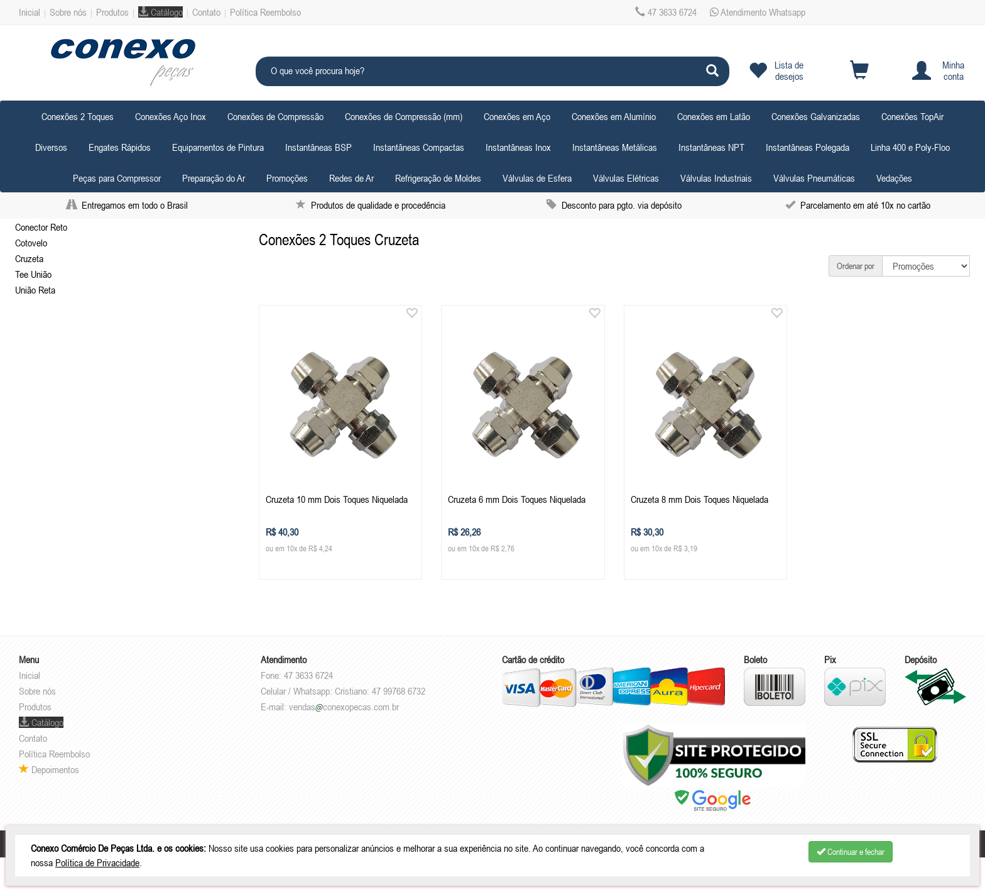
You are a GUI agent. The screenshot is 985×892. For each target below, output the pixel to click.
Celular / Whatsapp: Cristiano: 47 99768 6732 (343, 691)
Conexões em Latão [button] (713, 116)
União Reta (35, 289)
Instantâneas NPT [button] (711, 147)
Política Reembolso (265, 12)
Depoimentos (49, 769)
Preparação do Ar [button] (213, 178)
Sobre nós (68, 12)
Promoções (287, 178)
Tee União (33, 274)
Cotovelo (31, 242)
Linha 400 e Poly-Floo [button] (910, 147)
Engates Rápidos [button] (120, 147)
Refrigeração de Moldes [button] (438, 178)
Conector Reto (41, 227)
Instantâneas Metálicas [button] (614, 147)
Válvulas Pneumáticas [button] (814, 178)
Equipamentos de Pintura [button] (218, 147)
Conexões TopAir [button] (912, 116)
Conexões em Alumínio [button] (614, 116)
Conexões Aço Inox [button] (170, 116)
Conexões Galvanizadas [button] (815, 116)
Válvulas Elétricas (626, 178)
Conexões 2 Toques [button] (77, 116)
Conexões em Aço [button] (517, 116)
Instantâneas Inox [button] (518, 147)
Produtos (112, 12)
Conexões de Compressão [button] (275, 116)
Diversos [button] (51, 147)
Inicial (29, 12)
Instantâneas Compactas (418, 147)
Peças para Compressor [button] (117, 178)
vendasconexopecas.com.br (344, 706)
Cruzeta (29, 258)
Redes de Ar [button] (351, 178)
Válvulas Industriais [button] (716, 178)
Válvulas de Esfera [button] (537, 178)
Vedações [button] (894, 178)
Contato (206, 12)
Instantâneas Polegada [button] (807, 147)
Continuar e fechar (850, 852)
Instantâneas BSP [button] (318, 147)
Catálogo (160, 12)
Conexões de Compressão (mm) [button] (403, 116)
